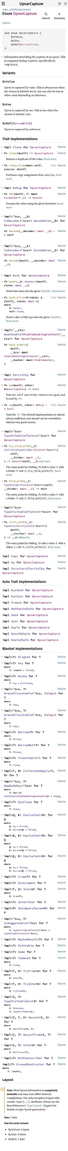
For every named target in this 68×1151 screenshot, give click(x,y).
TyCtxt (32, 435)
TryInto (29, 984)
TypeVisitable (15, 512)
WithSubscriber (30, 1058)
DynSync (17, 596)
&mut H (32, 301)
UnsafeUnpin (20, 633)
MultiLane (18, 1052)
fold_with (16, 481)
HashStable (12, 334)
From (21, 876)
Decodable (41, 221)
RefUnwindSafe (22, 609)
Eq (13, 562)
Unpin (15, 627)
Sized (20, 311)
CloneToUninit (29, 758)
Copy (14, 556)
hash (12, 281)
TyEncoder (12, 250)
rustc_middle (10, 9)
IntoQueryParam (30, 908)
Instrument (26, 883)
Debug (17, 188)
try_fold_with (19, 446)
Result (37, 197)
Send (14, 615)
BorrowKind (28, 44)
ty (20, 9)
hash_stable (17, 344)
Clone (17, 147)
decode (13, 231)
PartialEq (20, 375)
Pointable (26, 945)
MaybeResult (27, 939)
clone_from (17, 165)
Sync (14, 621)
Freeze (16, 602)
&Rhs (39, 405)
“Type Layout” (34, 1105)
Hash (16, 275)
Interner (18, 1008)
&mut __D (43, 231)
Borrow (23, 732)
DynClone (25, 802)
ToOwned (24, 958)
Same (21, 952)
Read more (50, 159)
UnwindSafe (20, 640)
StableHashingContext (40, 334)
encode (13, 260)
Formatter (11, 197)
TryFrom (29, 971)
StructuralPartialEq (27, 568)
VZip (26, 1045)
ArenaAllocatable (18, 693)
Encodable (41, 250)
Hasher (29, 281)
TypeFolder (12, 484)
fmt (11, 193)
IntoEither (26, 902)
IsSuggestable (15, 923)
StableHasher (43, 360)
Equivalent (32, 815)
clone (13, 153)
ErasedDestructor (30, 1064)
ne (10, 405)
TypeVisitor (13, 525)
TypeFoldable (14, 435)
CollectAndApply (36, 771)
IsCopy (49, 693)
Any (20, 663)
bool (36, 389)
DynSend (17, 590)
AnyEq (22, 676)
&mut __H (21, 285)
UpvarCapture (31, 4)
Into (26, 889)
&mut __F (32, 457)
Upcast (33, 1017)
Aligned (24, 657)
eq (10, 385)
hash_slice (17, 297)
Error (45, 461)
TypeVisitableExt (18, 1001)
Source (6, 22)
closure (27, 9)
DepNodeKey (12, 786)
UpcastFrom (19, 1028)
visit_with (17, 522)
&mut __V (34, 533)
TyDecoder (12, 221)
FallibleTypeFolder (18, 449)
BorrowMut (26, 745)
